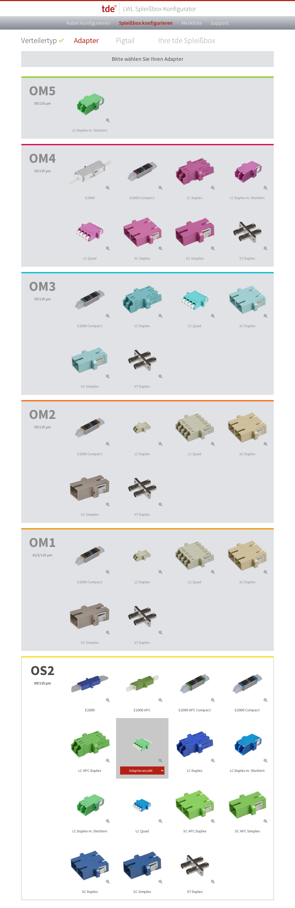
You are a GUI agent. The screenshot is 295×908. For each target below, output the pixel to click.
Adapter (86, 40)
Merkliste (191, 23)
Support (220, 23)
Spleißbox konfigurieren (145, 23)
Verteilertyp (39, 40)
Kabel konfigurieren (88, 23)
